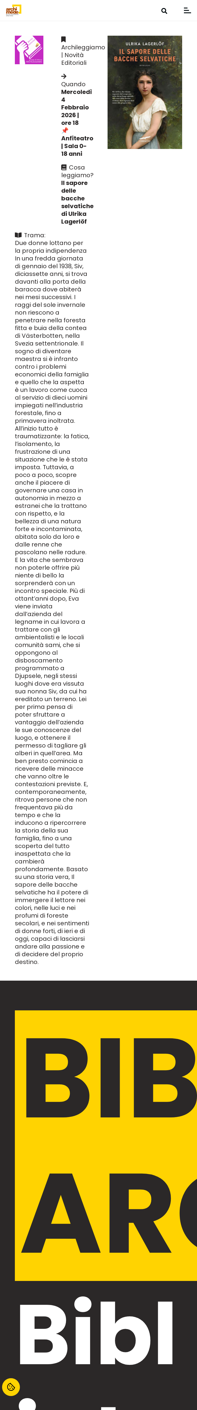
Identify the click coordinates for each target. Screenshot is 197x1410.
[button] (164, 11)
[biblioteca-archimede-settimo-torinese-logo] (13, 10)
